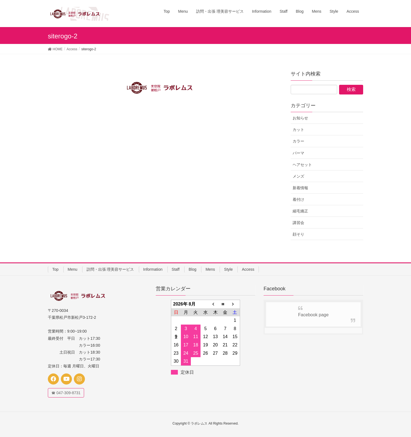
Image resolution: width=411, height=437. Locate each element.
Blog (192, 269)
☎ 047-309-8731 (65, 393)
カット (298, 129)
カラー (298, 141)
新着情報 (300, 188)
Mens (210, 269)
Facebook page (313, 314)
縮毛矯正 (300, 211)
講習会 (298, 222)
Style (228, 269)
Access (248, 269)
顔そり (298, 234)
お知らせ (300, 118)
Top (55, 269)
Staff (176, 269)
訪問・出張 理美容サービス (110, 269)
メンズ (298, 176)
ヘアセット (302, 164)
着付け (298, 199)
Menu (72, 269)
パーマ (298, 153)
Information (153, 269)
